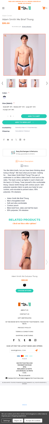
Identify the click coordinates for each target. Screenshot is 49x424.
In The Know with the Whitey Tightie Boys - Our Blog (24, 322)
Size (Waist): (8, 103)
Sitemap (24, 383)
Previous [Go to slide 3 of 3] (2, 83)
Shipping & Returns (24, 335)
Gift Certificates (24, 318)
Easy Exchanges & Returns (27, 151)
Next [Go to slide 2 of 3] (46, 83)
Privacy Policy (24, 327)
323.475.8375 (27, 3)
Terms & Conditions (24, 331)
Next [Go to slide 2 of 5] (46, 262)
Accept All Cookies (33, 420)
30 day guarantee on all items (25, 154)
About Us (24, 310)
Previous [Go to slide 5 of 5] (2, 262)
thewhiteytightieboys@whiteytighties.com (25, 378)
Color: (5, 93)
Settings (6, 420)
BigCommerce (28, 382)
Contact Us (24, 314)
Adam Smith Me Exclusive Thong (24, 276)
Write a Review (26, 26)
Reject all (18, 420)
